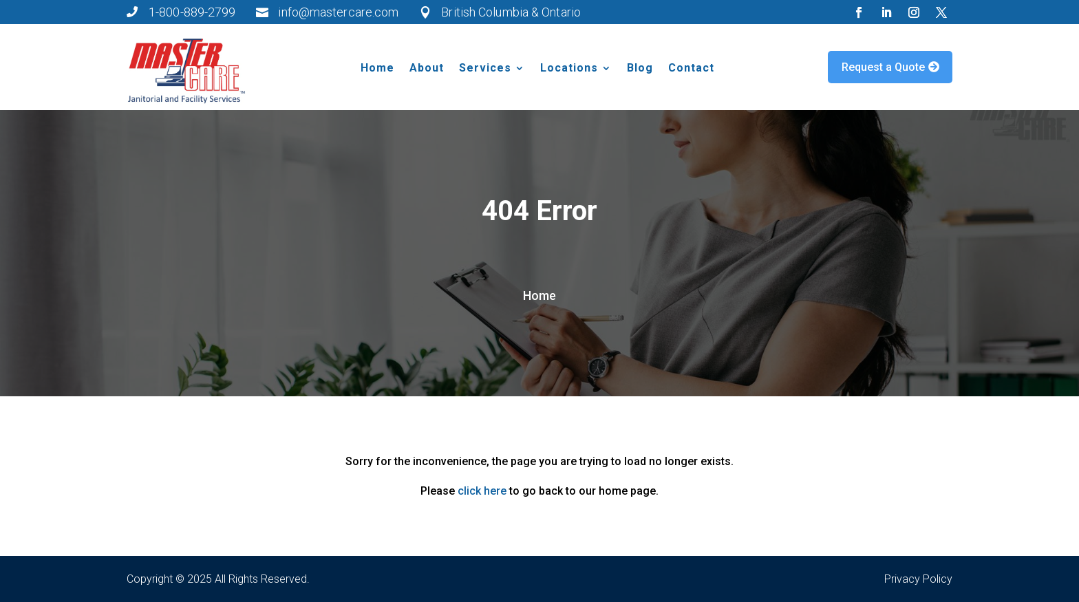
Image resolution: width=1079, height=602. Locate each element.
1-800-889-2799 (192, 12)
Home (377, 68)
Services (485, 68)
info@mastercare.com (338, 12)
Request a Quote (883, 67)
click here (482, 490)
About (426, 68)
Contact (691, 68)
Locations (569, 68)
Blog (640, 68)
